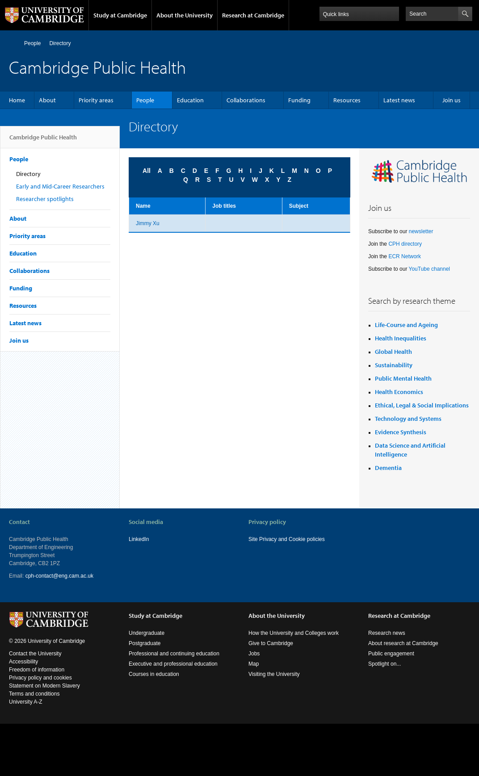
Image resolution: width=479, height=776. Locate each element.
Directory (60, 43)
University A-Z (25, 702)
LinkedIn (139, 539)
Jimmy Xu (148, 223)
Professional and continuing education (174, 653)
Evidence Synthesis (400, 432)
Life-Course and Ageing (406, 325)
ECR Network (404, 256)
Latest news (399, 100)
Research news (386, 633)
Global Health (393, 352)
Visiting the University (274, 674)
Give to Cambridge (270, 643)
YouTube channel (429, 269)
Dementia (388, 468)
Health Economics (399, 392)
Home (13, 43)
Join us (451, 100)
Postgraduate (144, 643)
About (47, 100)
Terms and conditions (34, 694)
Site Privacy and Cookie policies (286, 539)
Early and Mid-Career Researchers (60, 186)
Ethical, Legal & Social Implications (422, 405)
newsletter (421, 231)
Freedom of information (36, 670)
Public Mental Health (403, 378)
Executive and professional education (173, 664)
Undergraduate (146, 633)
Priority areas (96, 100)
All (147, 170)
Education (190, 100)
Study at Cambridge (120, 15)
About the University (184, 15)
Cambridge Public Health (43, 140)
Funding (299, 100)
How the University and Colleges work (293, 633)
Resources (347, 100)
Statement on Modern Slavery (44, 686)
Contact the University (35, 653)
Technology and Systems (408, 419)
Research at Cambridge (253, 15)
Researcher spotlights (45, 199)
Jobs (254, 653)
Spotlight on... (384, 664)
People (32, 43)
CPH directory (405, 244)
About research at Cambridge (403, 643)
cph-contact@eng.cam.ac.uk (59, 576)
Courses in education (154, 674)
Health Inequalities (400, 338)
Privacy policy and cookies (40, 678)
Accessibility (23, 662)
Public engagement (391, 653)
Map (253, 664)
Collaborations (246, 100)
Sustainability (393, 365)
